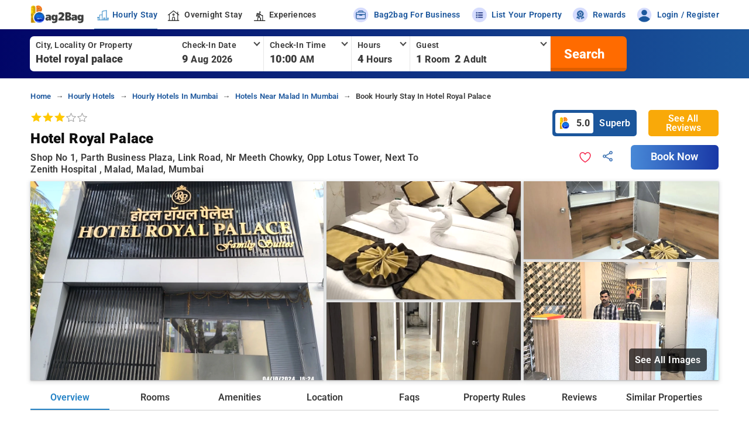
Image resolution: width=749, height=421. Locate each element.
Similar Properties (664, 397)
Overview (70, 397)
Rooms (155, 397)
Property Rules (494, 397)
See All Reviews (683, 123)
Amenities (239, 397)
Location (325, 397)
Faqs (409, 397)
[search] (583, 53)
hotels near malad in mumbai (287, 96)
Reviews (579, 397)
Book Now (675, 157)
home (40, 96)
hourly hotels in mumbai (175, 96)
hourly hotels (91, 96)
